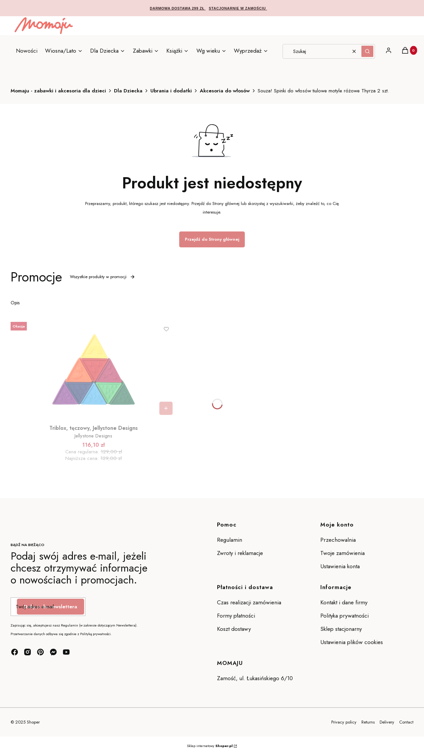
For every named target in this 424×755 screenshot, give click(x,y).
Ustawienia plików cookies (352, 642)
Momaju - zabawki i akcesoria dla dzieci (58, 90)
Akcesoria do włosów (225, 90)
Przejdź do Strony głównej (212, 239)
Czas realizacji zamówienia (249, 602)
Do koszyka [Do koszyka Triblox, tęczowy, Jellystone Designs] (166, 408)
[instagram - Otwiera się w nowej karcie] (27, 652)
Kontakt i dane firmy (343, 602)
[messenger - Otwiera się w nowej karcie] (53, 652)
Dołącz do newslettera (50, 606)
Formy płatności (236, 616)
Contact (406, 722)
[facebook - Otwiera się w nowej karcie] (15, 652)
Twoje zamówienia (342, 553)
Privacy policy (343, 722)
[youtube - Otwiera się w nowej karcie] (66, 652)
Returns (368, 722)
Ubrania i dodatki (171, 90)
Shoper (33, 722)
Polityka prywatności (344, 616)
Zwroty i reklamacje (240, 553)
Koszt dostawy (234, 629)
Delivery (387, 722)
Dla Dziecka (128, 90)
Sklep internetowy (210, 745)
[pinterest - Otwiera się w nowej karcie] (40, 652)
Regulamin (229, 540)
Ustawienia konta (340, 566)
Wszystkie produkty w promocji (102, 277)
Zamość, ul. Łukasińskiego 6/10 (255, 678)
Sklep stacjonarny (341, 629)
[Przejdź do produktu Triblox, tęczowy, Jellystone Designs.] (93, 369)
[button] (367, 51)
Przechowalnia (338, 540)
